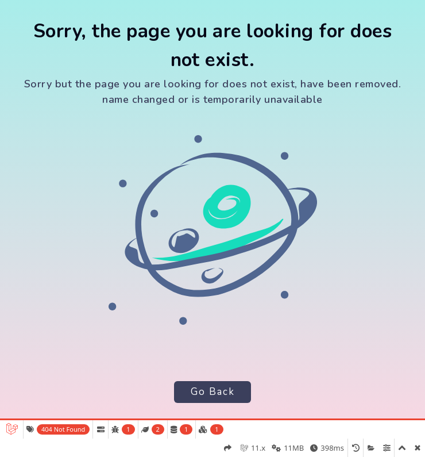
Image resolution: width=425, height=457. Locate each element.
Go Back (213, 391)
